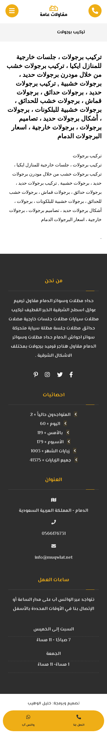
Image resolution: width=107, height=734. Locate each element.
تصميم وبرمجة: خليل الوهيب (54, 703)
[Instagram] (47, 374)
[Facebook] (71, 374)
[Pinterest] (36, 374)
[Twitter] (60, 374)
